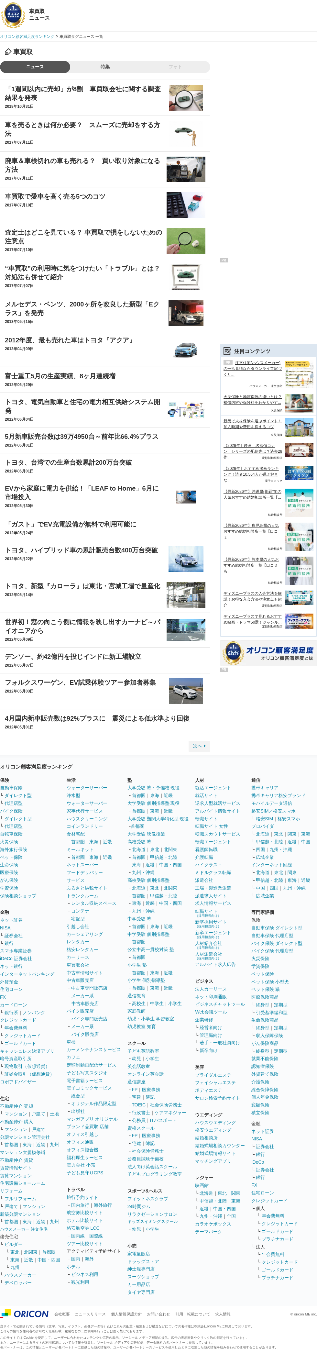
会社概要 (62, 1314)
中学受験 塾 (139, 918)
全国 (231, 1216)
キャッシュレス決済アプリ (27, 1051)
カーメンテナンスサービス (94, 1049)
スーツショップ (143, 1276)
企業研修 (204, 1019)
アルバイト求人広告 (215, 964)
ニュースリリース (90, 1314)
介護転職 (204, 857)
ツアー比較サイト (85, 1243)
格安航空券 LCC (83, 1228)
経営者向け (211, 1027)
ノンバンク (34, 1012)
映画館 (202, 1185)
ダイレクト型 (18, 795)
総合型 (78, 1095)
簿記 (150, 1097)
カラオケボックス (213, 1223)
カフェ (73, 1057)
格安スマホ (289, 818)
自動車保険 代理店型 (272, 935)
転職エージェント (213, 841)
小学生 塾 (137, 965)
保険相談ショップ (18, 895)
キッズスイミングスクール (152, 1221)
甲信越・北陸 (163, 857)
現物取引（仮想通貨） (27, 1066)
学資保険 (9, 888)
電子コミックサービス (89, 1088)
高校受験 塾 (139, 841)
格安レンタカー (82, 949)
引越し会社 (78, 926)
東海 (27, 1144)
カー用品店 (138, 1284)
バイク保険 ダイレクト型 (276, 943)
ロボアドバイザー (18, 1081)
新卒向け (209, 1050)
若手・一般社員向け (220, 1042)
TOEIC (139, 1104)
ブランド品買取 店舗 (88, 1126)
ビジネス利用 (84, 1274)
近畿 (40, 1144)
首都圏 (11, 1144)
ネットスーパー (82, 864)
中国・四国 (49, 1259)
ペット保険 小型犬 (270, 981)
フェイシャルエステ (215, 1082)
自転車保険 (11, 834)
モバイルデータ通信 (271, 803)
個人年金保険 (265, 1097)
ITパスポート (163, 1120)
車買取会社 (78, 965)
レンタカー (78, 941)
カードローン (13, 1004)
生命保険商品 (265, 1020)
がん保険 (9, 880)
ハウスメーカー (20, 1275)
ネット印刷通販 (211, 996)
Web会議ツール (211, 1012)
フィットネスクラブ (147, 1198)
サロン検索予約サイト (217, 1098)
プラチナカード (277, 1239)
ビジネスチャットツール (220, 1004)
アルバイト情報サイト (217, 811)
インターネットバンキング (27, 974)
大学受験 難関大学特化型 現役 (158, 818)
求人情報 (223, 1314)
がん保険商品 (265, 1043)
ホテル (73, 1266)
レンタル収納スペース (93, 903)
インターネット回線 (271, 864)
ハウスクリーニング (87, 818)
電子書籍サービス (85, 1080)
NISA (5, 927)
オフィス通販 (80, 1142)
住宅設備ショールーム (22, 1183)
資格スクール (141, 1128)
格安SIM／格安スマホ (273, 811)
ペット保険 (11, 857)
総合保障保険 (265, 1089)
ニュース (35, 66)
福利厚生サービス (85, 1157)
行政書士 (141, 1112)
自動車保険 (11, 787)
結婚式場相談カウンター (220, 1145)
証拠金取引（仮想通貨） (29, 1074)
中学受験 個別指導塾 (148, 934)
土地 (54, 1113)
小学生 (175, 1003)
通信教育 (136, 995)
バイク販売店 (80, 1011)
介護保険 (260, 1081)
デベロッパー (18, 1282)
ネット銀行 (11, 966)
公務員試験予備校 (145, 1158)
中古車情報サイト (85, 972)
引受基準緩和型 (272, 1012)
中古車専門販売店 (89, 988)
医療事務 (151, 1089)
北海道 (139, 849)
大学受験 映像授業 (146, 834)
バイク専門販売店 (89, 1018)
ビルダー (14, 1244)
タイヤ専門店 (141, 1292)
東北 (14, 1252)
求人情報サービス (213, 903)
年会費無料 (16, 1027)
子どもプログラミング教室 (154, 1174)
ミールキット (80, 849)
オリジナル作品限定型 (93, 1103)
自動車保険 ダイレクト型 (276, 927)
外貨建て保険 (265, 1074)
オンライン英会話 (145, 1074)
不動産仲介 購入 (16, 1121)
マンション (16, 1113)
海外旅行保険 (13, 849)
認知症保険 (262, 1066)
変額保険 (260, 1104)
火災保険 (9, 841)
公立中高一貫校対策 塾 (150, 949)
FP (135, 1089)
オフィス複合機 (82, 1149)
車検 (71, 1042)
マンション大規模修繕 (22, 1152)
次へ (197, 746)
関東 (235, 1193)
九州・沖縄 (143, 872)
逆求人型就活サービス (217, 803)
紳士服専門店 (141, 1268)
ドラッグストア (143, 1261)
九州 (54, 1144)
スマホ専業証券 (16, 950)
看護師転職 (206, 849)
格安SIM (264, 818)
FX (3, 997)
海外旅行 (103, 1205)
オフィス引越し (82, 1134)
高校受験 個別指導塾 (148, 880)
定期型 (281, 1004)
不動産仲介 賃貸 (16, 1160)
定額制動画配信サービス (91, 1065)
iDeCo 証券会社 (16, 958)
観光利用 (80, 1282)
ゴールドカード (20, 1043)
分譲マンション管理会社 (25, 1137)
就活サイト (206, 795)
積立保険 (260, 1112)
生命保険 (9, 864)
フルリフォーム (20, 1198)
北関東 (31, 1252)
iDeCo (257, 1162)
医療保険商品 (265, 997)
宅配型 (78, 918)
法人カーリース (211, 989)
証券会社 (14, 935)
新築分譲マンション (20, 1214)
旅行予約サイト (82, 1197)
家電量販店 (138, 1253)
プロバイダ (262, 826)
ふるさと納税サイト (87, 888)
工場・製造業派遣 (213, 888)
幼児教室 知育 (141, 1026)
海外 (89, 1258)
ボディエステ (208, 1090)
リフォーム (11, 1190)
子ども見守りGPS (85, 1172)
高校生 (139, 1003)
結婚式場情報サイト (215, 1153)
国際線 (96, 1235)
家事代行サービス (85, 811)
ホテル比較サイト (85, 1220)
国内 (75, 1258)
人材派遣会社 (208, 955)
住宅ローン (11, 989)
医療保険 (9, 872)
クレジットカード (18, 1020)
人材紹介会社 (208, 945)
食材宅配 (76, 834)
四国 (260, 849)
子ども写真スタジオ (87, 1072)
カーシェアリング (85, 934)
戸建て (38, 1113)
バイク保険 (11, 811)
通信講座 (136, 1081)
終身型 (262, 1004)
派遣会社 (204, 880)
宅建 (136, 1097)
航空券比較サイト (85, 1212)
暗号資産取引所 (16, 1058)
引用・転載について (192, 1314)
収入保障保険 (269, 1035)
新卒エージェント (213, 934)
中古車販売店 (80, 980)
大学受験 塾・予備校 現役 (153, 787)
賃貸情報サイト (16, 1167)
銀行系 (11, 1012)
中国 (305, 841)
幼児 (136, 1058)
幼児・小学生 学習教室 (150, 1018)
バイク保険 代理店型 (272, 950)
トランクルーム (82, 895)
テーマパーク (208, 1231)
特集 (105, 66)
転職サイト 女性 (211, 826)
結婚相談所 (206, 1137)
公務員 (139, 1120)
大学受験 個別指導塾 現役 (153, 803)
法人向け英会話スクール (152, 1166)
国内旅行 (80, 1205)
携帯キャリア (265, 787)
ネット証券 (11, 920)
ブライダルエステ (213, 1075)
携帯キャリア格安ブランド (278, 795)
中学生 (157, 1003)
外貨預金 (9, 981)
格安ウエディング (213, 1130)
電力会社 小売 (81, 1165)
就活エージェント (213, 787)
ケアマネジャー (170, 1112)
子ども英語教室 (143, 1051)
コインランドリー (85, 826)
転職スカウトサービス (217, 834)
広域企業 (265, 857)
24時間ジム (139, 1206)
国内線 (78, 1235)
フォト (175, 66)
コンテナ (80, 911)
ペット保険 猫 (265, 989)
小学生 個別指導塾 (146, 980)
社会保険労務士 (166, 1104)
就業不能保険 (265, 1058)
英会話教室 (138, 1066)
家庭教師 (136, 1011)
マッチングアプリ (213, 1161)
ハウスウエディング (215, 1122)
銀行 (9, 943)
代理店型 (14, 803)
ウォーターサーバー (87, 787)
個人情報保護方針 (126, 1314)
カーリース (78, 957)
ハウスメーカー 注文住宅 (24, 1229)
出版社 (78, 1111)
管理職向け (211, 1035)
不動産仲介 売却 (16, 1106)
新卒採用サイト (211, 923)
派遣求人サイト (211, 895)
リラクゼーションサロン (152, 1214)
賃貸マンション (16, 1175)
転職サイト (206, 818)
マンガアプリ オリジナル (92, 1119)
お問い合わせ (158, 1314)
